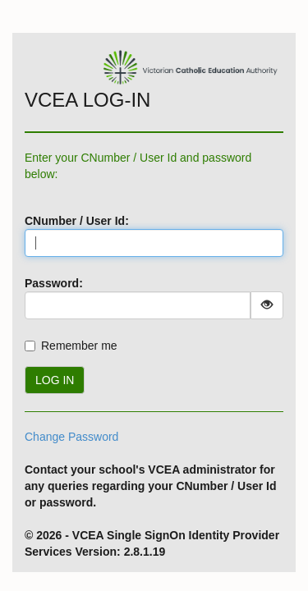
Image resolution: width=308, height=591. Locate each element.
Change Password (71, 436)
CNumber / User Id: (77, 220)
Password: (54, 283)
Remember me (79, 345)
